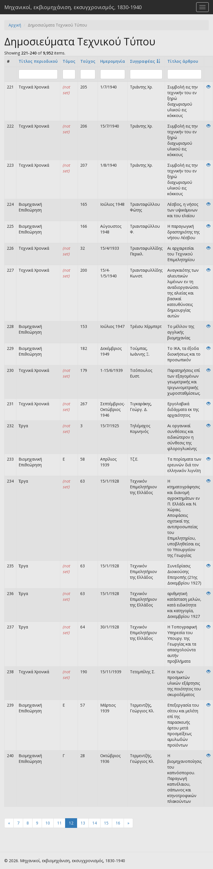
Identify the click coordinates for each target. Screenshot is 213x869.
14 (94, 823)
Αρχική (15, 25)
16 (118, 823)
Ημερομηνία (112, 61)
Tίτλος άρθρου (182, 61)
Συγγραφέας (142, 61)
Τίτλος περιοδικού (38, 61)
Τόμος (69, 61)
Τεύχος (87, 61)
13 (83, 823)
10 (47, 823)
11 (59, 823)
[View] (208, 87)
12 (71, 823)
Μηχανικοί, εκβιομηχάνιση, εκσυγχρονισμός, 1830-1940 (73, 7)
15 (106, 823)
